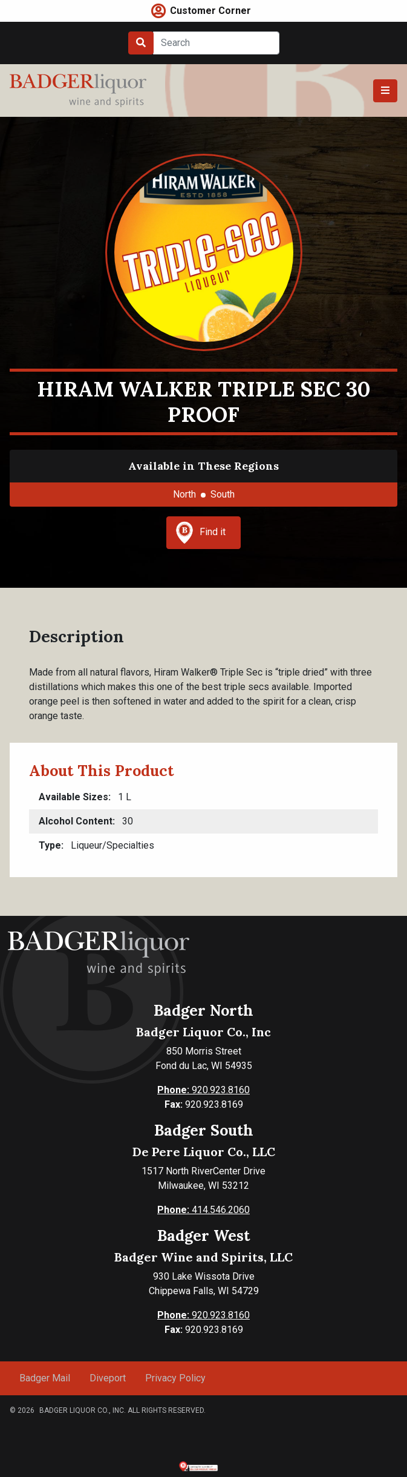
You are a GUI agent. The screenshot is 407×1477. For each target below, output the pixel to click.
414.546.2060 (203, 1209)
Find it (200, 533)
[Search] (216, 42)
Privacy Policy (175, 1378)
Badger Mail (44, 1378)
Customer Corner (210, 10)
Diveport (108, 1378)
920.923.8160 (203, 1090)
